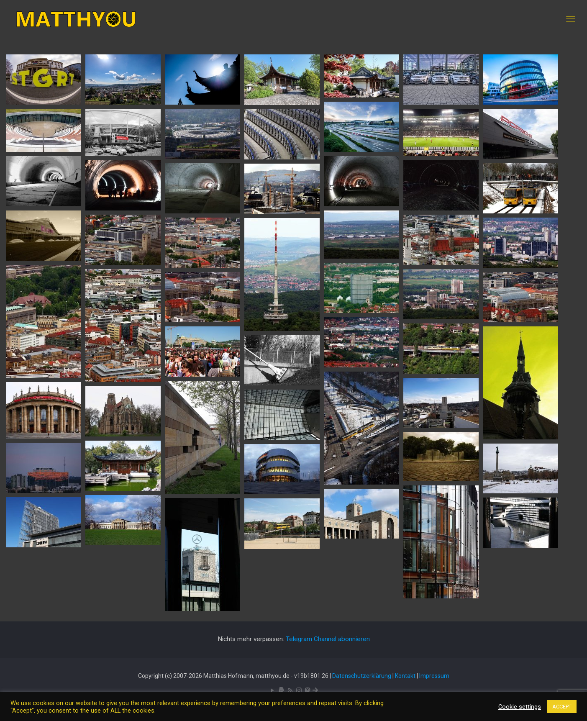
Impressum (434, 675)
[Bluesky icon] (315, 690)
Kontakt (405, 675)
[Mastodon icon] (307, 690)
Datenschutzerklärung (361, 675)
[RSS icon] (290, 690)
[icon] (281, 690)
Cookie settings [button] (519, 707)
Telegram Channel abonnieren (328, 639)
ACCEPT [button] (562, 706)
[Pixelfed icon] (299, 690)
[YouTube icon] (272, 690)
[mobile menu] (571, 19)
